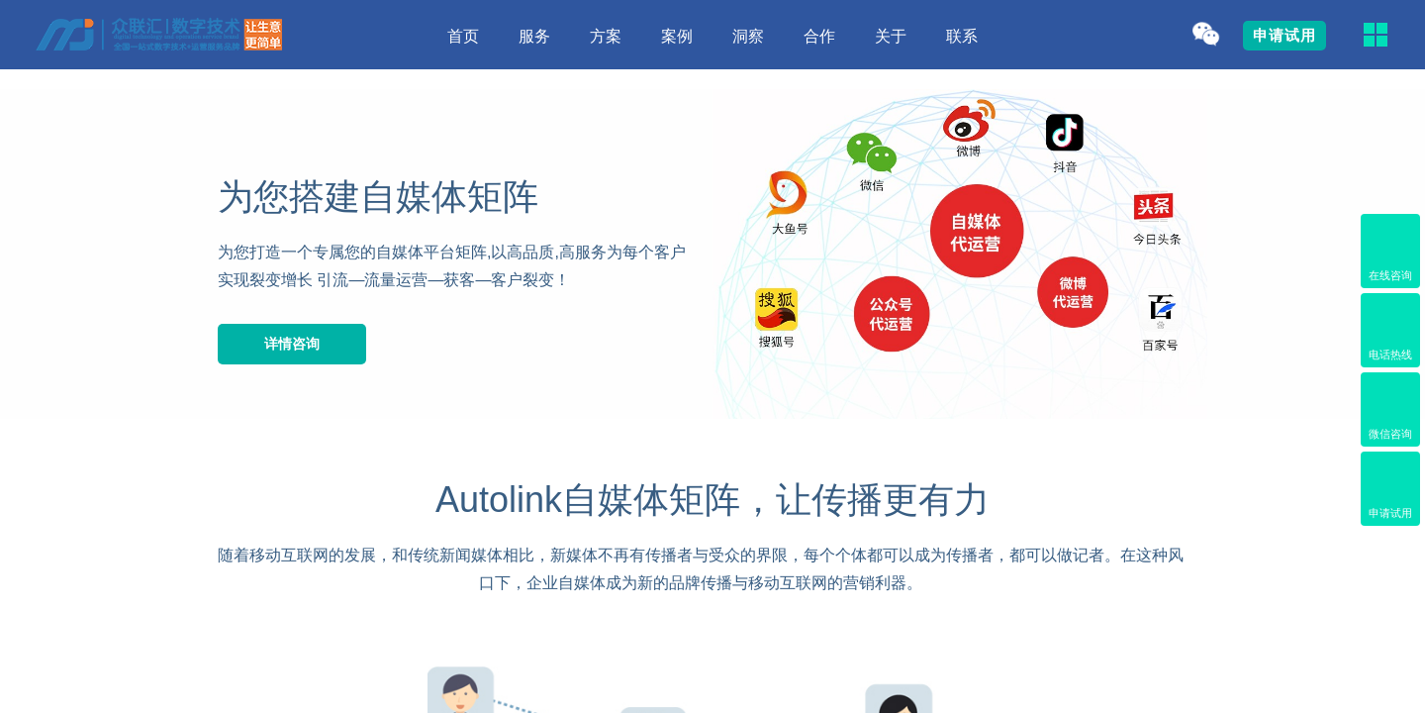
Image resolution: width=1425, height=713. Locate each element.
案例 (677, 36)
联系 (962, 36)
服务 (534, 36)
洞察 (748, 36)
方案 (605, 36)
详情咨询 (292, 344)
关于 (890, 36)
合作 (819, 36)
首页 (463, 36)
